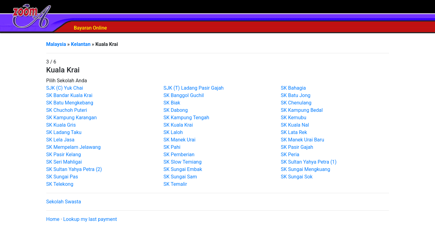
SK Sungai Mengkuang (305, 169)
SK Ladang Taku (64, 132)
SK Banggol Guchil (184, 95)
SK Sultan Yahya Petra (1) (309, 162)
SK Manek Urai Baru (302, 140)
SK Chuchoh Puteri (66, 110)
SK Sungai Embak (183, 169)
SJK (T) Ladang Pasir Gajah (194, 88)
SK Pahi (172, 147)
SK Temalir (175, 184)
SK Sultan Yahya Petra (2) (74, 169)
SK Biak (172, 103)
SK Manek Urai (180, 140)
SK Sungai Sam (180, 177)
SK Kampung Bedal (302, 110)
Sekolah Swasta (63, 202)
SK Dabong (176, 110)
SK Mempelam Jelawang (73, 147)
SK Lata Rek (294, 132)
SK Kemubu (293, 117)
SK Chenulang (296, 103)
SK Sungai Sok (297, 177)
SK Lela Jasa (60, 140)
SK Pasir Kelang (63, 154)
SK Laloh (173, 132)
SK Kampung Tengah (186, 117)
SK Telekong (59, 184)
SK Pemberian (179, 154)
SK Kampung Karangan (71, 117)
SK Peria (290, 154)
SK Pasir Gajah (297, 147)
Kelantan (80, 44)
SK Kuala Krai (178, 125)
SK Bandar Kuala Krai (69, 95)
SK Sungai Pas (62, 177)
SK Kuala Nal (295, 125)
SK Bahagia (293, 88)
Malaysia (56, 44)
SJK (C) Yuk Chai (64, 88)
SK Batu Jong (296, 95)
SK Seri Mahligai (64, 162)
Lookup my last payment (90, 219)
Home (53, 219)
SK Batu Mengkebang (69, 103)
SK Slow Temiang (183, 162)
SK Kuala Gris (61, 125)
